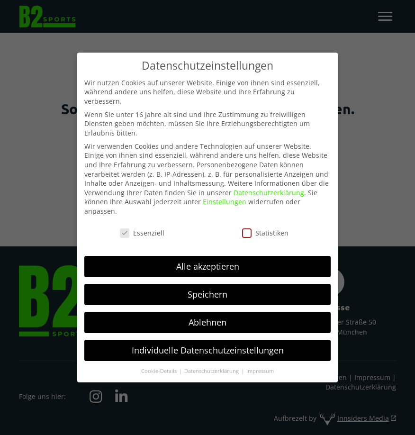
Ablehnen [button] (207, 317)
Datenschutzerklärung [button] (212, 366)
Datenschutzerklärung (269, 188)
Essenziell (142, 228)
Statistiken (265, 228)
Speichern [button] (207, 289)
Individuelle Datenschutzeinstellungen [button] (208, 345)
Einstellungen (224, 197)
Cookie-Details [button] (159, 366)
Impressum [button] (260, 366)
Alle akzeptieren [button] (207, 262)
